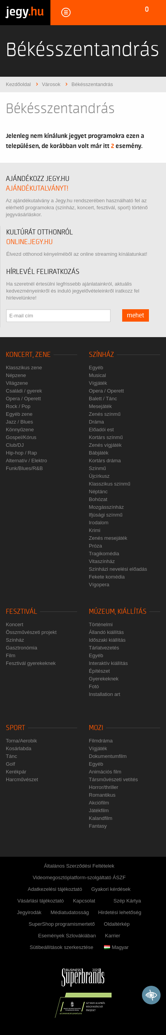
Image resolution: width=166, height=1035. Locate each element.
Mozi (96, 728)
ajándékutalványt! (37, 188)
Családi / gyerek (24, 391)
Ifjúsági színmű (106, 515)
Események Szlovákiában (67, 936)
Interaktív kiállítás (108, 663)
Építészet (99, 671)
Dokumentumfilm (108, 756)
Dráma (96, 422)
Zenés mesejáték (108, 538)
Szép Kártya (127, 901)
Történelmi (100, 624)
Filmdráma (100, 741)
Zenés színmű (105, 414)
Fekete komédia (107, 577)
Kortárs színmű (106, 437)
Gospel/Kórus (21, 437)
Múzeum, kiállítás (118, 612)
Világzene (17, 383)
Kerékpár (16, 772)
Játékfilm (99, 810)
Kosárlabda (18, 748)
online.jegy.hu (29, 242)
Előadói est (101, 429)
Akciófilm (99, 803)
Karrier (112, 936)
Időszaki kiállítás (107, 640)
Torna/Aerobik (21, 741)
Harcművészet (22, 779)
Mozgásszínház (106, 507)
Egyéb (96, 367)
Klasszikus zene (24, 367)
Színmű (97, 468)
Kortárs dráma (105, 460)
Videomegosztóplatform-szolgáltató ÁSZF (79, 877)
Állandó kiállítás (106, 632)
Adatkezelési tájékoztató (55, 889)
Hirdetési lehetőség (119, 912)
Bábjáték (99, 453)
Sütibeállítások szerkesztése (61, 947)
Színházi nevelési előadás (118, 569)
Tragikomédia (104, 553)
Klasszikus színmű (109, 484)
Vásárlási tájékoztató (40, 901)
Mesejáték (100, 406)
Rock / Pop (18, 406)
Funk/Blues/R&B (24, 468)
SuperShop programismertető (62, 924)
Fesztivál (21, 612)
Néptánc (98, 491)
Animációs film (105, 772)
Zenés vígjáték (105, 445)
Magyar (116, 947)
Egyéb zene (19, 414)
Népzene (16, 375)
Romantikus (102, 795)
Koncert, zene (28, 355)
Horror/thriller (103, 787)
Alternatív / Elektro (26, 460)
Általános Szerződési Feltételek (79, 866)
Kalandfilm (100, 818)
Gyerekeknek (104, 679)
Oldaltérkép (117, 924)
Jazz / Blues (19, 422)
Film (11, 655)
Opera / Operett (23, 398)
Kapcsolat (84, 901)
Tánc (11, 756)
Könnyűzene (20, 429)
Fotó (94, 686)
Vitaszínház (102, 561)
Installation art (104, 694)
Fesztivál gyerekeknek (31, 663)
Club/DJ (15, 445)
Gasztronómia (21, 648)
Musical (97, 375)
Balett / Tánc (103, 398)
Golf (10, 764)
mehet (135, 315)
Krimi (94, 530)
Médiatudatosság (69, 912)
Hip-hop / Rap (21, 453)
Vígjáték (98, 383)
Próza (95, 546)
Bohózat (98, 499)
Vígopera (99, 584)
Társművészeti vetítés (113, 779)
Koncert (14, 624)
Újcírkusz (99, 476)
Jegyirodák (29, 912)
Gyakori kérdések (110, 889)
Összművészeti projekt (31, 632)
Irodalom (99, 522)
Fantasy (98, 826)
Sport (15, 728)
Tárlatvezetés (104, 648)
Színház (101, 355)
